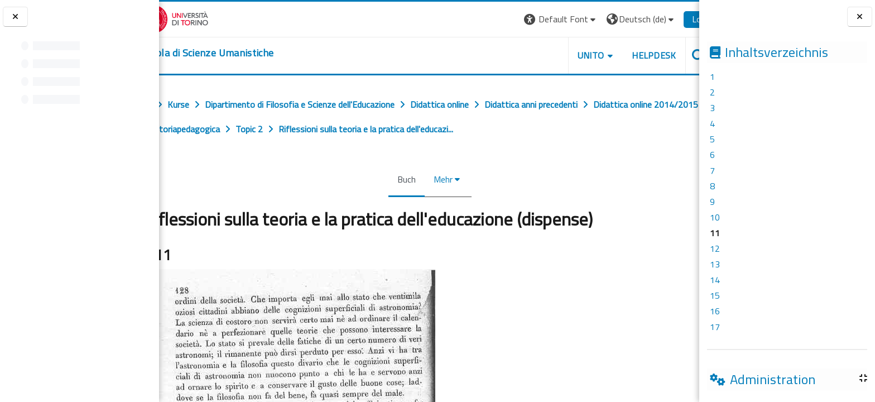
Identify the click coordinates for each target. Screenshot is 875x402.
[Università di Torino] (194, 18)
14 (715, 279)
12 (715, 248)
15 (715, 295)
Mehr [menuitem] (442, 179)
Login (680, 19)
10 (715, 217)
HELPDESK (631, 55)
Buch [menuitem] (406, 179)
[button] (539, 19)
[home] (227, 53)
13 (715, 264)
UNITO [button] (568, 55)
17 (715, 326)
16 (715, 311)
